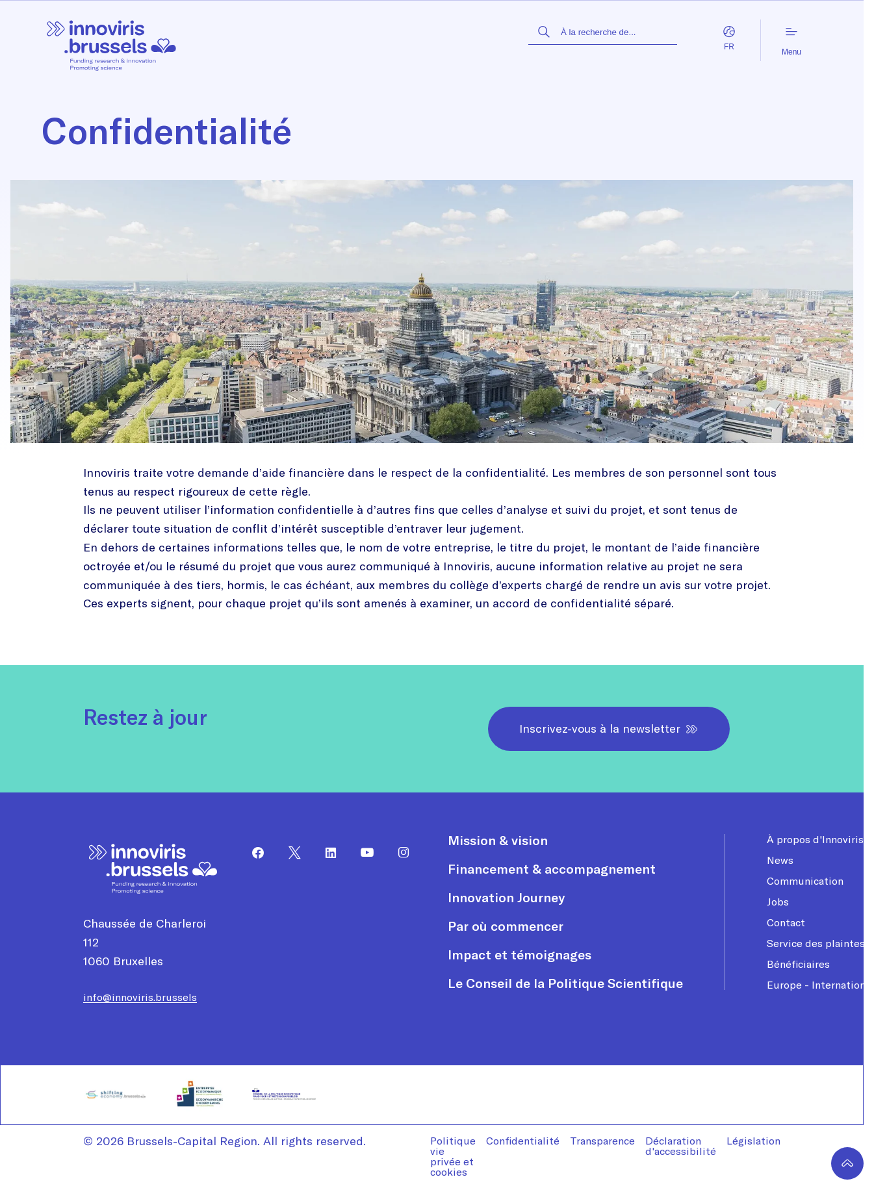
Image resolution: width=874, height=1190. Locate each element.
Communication (805, 881)
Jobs (778, 901)
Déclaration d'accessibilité (680, 1145)
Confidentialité (522, 1140)
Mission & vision (498, 840)
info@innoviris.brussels (140, 997)
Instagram (398, 853)
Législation (753, 1140)
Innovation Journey (506, 897)
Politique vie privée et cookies (453, 1156)
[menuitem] (253, 853)
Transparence (602, 1140)
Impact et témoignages (519, 954)
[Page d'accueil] (112, 40)
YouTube (362, 853)
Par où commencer (505, 926)
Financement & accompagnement (552, 869)
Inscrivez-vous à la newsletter (609, 728)
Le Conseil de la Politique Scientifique (565, 983)
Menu (791, 41)
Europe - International (820, 985)
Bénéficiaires (798, 964)
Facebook (253, 853)
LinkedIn (325, 853)
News (780, 860)
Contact (786, 922)
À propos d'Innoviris (815, 839)
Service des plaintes (816, 943)
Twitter (289, 853)
